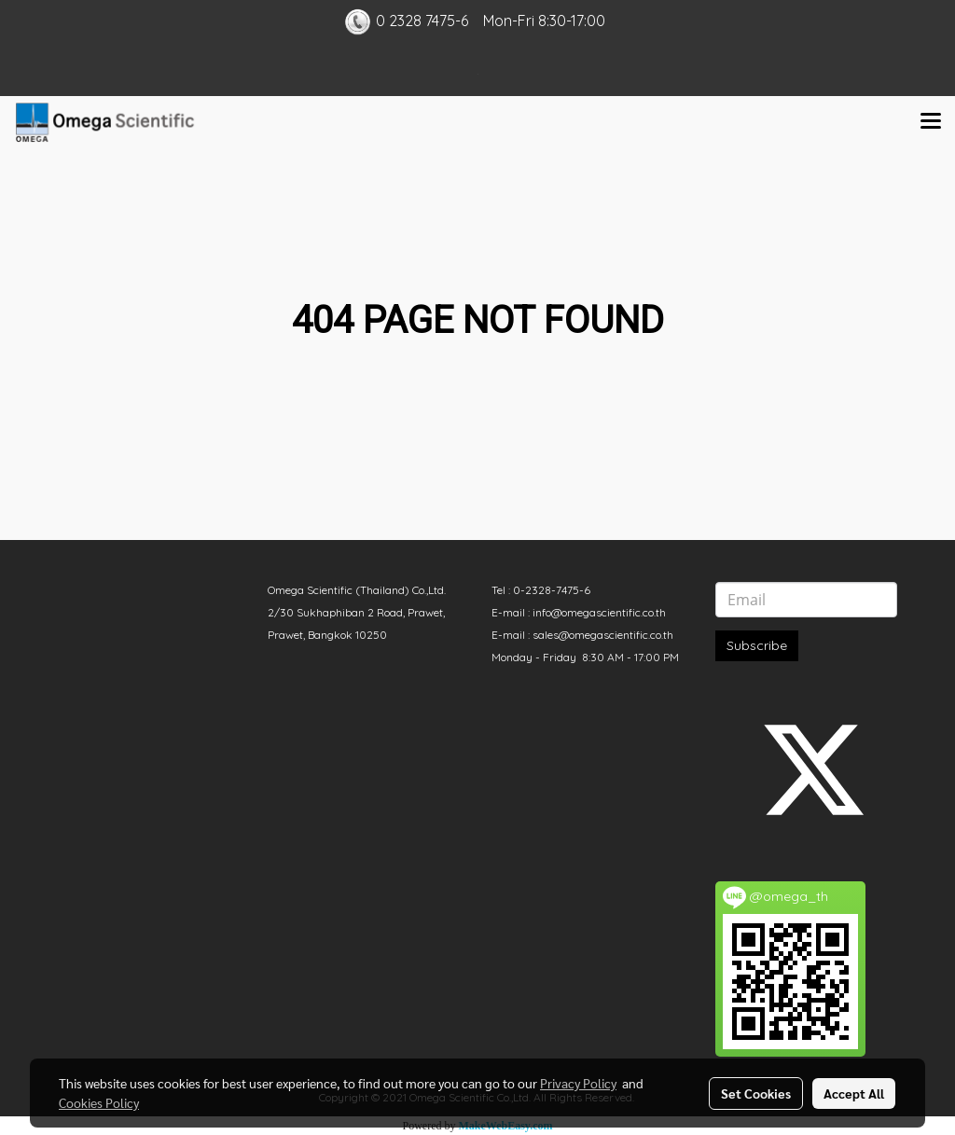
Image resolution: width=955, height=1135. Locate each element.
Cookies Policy (99, 1102)
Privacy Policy (578, 1082)
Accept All (854, 1093)
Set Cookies (756, 1093)
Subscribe (757, 645)
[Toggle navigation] (930, 122)
